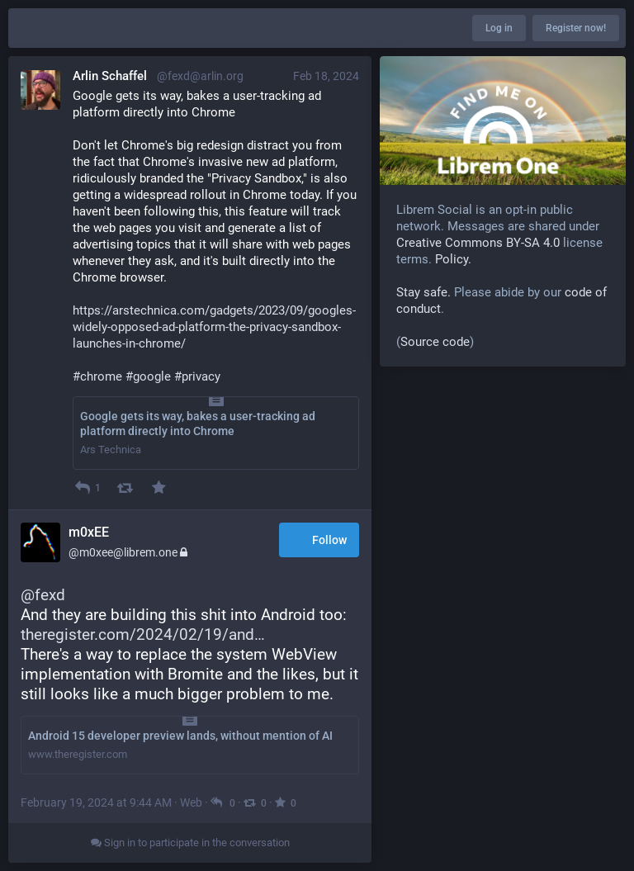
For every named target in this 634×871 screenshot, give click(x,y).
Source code (435, 341)
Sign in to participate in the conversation (190, 842)
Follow (319, 541)
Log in (499, 28)
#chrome (97, 376)
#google (148, 376)
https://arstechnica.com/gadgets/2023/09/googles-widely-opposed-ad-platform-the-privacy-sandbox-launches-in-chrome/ (214, 327)
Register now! (576, 28)
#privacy (197, 376)
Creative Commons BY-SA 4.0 (478, 242)
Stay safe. (423, 292)
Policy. (453, 259)
